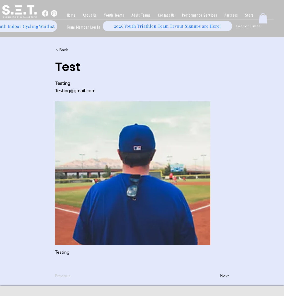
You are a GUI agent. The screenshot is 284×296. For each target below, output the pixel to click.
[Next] (216, 276)
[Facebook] (45, 13)
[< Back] (72, 50)
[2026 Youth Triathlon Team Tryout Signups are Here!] (167, 26)
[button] (114, 15)
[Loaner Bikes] (248, 26)
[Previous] (72, 276)
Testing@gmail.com (75, 90)
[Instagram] (54, 13)
